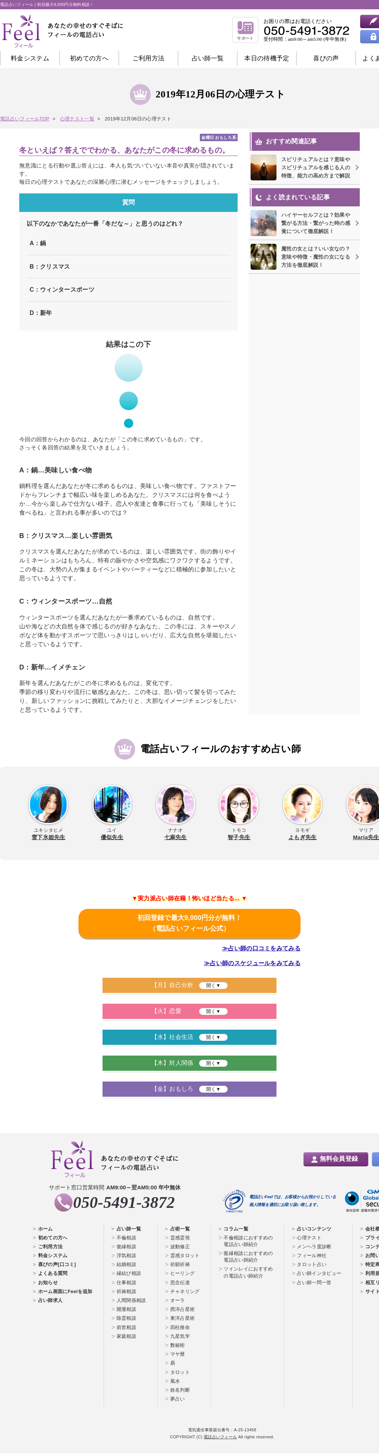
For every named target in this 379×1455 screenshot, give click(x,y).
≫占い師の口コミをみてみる (261, 950)
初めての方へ (53, 1239)
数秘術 (177, 1346)
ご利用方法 (149, 58)
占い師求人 (50, 1302)
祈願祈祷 (180, 1266)
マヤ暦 (177, 1355)
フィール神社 (311, 1257)
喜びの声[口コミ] (57, 1266)
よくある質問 (53, 1275)
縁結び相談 (129, 1275)
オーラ (177, 1302)
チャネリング (185, 1293)
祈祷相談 (126, 1293)
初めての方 (89, 58)
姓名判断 (180, 1391)
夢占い (177, 1400)
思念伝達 (180, 1284)
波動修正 (180, 1248)
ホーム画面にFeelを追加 (65, 1293)
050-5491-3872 (124, 1204)
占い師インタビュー (319, 1275)
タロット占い (311, 1266)
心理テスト (309, 1239)
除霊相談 (126, 1320)
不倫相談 (126, 1239)
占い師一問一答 (314, 1284)
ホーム (45, 1230)
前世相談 (126, 1329)
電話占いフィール (220, 1438)
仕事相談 (126, 1284)
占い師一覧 (208, 58)
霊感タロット (185, 1257)
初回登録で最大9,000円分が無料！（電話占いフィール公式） (189, 923)
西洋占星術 (182, 1310)
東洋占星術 (182, 1320)
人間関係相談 (131, 1302)
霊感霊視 (180, 1239)
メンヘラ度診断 (314, 1248)
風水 (175, 1382)
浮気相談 (126, 1257)
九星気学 (180, 1338)
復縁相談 (126, 1248)
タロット (180, 1373)
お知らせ (48, 1284)
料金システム (30, 58)
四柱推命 (180, 1329)
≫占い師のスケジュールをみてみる (252, 964)
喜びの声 (326, 58)
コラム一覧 (236, 1230)
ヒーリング (182, 1275)
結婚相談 (126, 1266)
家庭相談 (126, 1338)
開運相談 (126, 1310)
